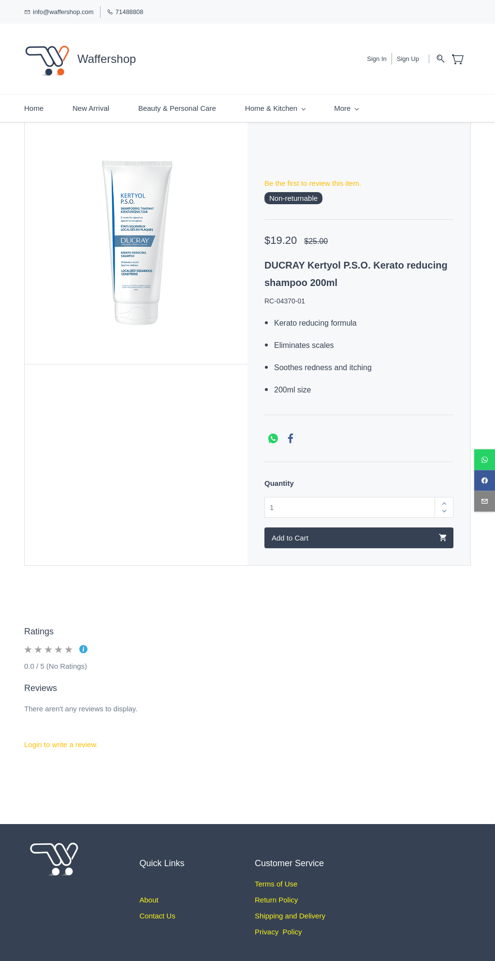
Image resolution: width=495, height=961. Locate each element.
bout (152, 897)
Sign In (376, 57)
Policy (287, 897)
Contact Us (157, 913)
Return (266, 897)
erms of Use (278, 881)
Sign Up (408, 57)
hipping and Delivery (292, 913)
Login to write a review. (61, 741)
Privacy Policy (278, 929)
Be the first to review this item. (312, 180)
